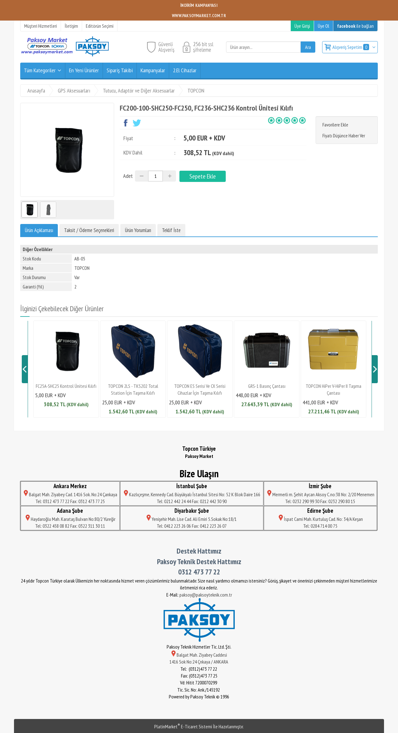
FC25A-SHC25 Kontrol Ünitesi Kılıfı (66, 386)
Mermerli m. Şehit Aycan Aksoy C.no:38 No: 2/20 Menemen (320, 494)
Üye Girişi (302, 26)
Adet (128, 175)
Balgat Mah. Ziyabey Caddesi (199, 655)
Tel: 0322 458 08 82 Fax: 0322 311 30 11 (70, 526)
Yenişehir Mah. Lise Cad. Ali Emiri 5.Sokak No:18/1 (192, 519)
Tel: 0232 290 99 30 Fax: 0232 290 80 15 (320, 501)
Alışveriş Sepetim (351, 47)
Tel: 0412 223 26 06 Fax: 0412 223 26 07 (192, 526)
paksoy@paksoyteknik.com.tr (205, 595)
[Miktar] (155, 176)
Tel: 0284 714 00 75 (320, 526)
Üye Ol (323, 26)
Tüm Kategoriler (40, 70)
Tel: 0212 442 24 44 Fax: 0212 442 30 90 (192, 501)
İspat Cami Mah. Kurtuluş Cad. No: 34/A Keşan (320, 519)
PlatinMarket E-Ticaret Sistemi (183, 726)
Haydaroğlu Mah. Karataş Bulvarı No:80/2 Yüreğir (70, 519)
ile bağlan (355, 26)
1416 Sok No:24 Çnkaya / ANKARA (199, 662)
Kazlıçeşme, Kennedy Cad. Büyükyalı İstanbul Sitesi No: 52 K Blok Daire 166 (191, 494)
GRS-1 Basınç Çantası (266, 386)
